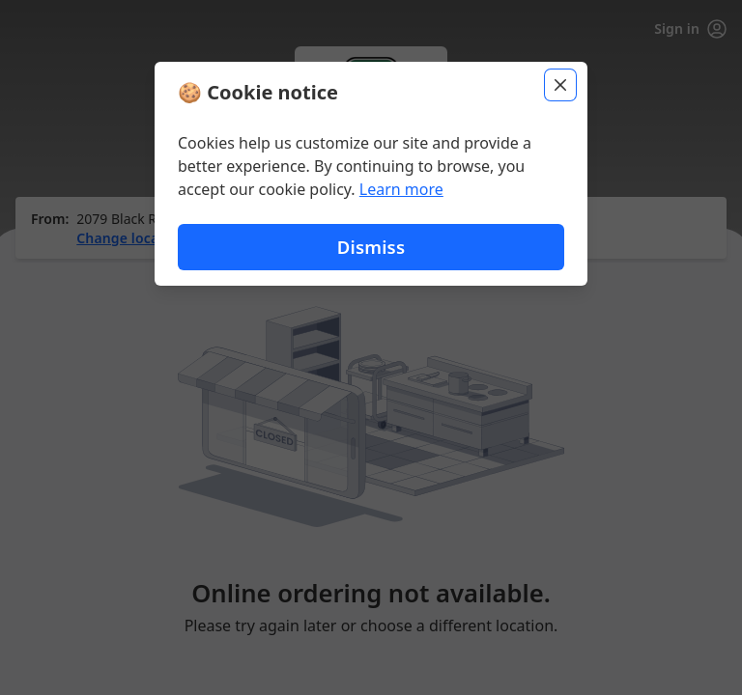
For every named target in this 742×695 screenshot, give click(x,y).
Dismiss (371, 247)
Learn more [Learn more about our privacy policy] (401, 189)
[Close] (560, 85)
